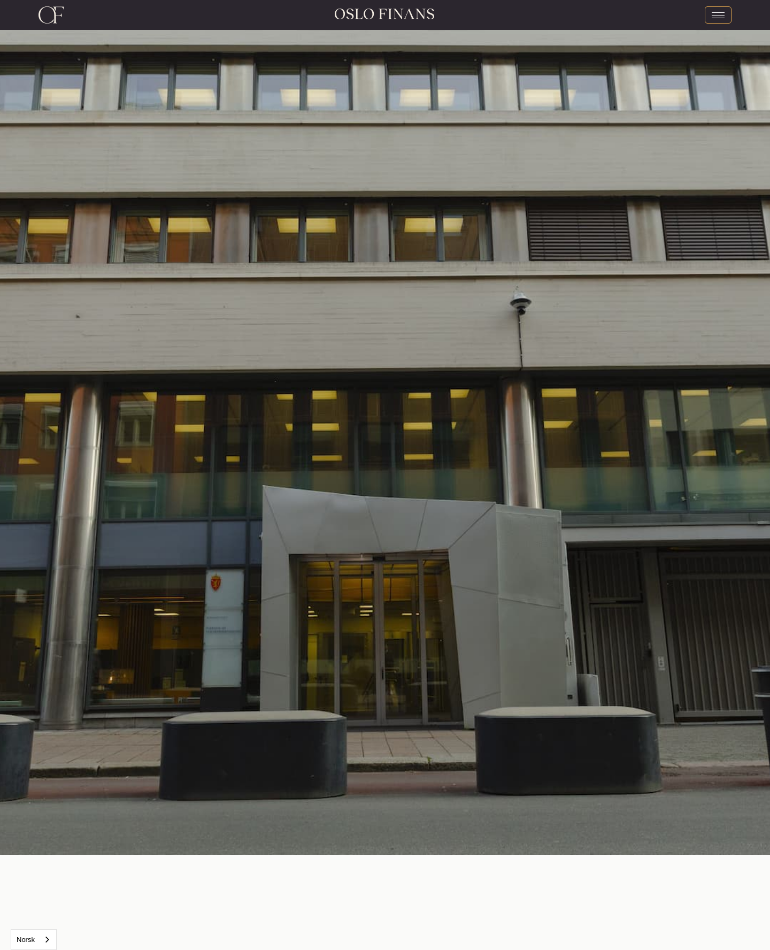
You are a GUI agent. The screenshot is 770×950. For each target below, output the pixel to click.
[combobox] (34, 939)
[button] (192, 427)
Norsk (26, 940)
